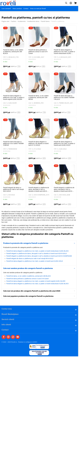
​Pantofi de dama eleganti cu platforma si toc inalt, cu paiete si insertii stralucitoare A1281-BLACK (37, 251)
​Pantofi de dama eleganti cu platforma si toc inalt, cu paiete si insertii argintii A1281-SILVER (35, 281)
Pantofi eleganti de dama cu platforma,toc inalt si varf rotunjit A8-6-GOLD (29, 258)
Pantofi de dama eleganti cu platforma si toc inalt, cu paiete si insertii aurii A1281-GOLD (34, 261)
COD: (4, 57)
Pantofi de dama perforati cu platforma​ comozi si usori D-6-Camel (27, 278)
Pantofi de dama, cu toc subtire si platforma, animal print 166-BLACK (28, 276)
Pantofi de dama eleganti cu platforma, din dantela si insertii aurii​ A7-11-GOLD (38, 143)
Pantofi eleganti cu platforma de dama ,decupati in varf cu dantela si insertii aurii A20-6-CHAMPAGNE (39, 256)
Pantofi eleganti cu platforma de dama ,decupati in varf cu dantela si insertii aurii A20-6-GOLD (36, 253)
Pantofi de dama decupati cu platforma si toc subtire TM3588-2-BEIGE (13, 143)
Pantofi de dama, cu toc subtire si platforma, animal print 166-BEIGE (38, 97)
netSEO (34, 342)
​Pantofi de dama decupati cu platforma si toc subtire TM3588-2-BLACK (64, 97)
